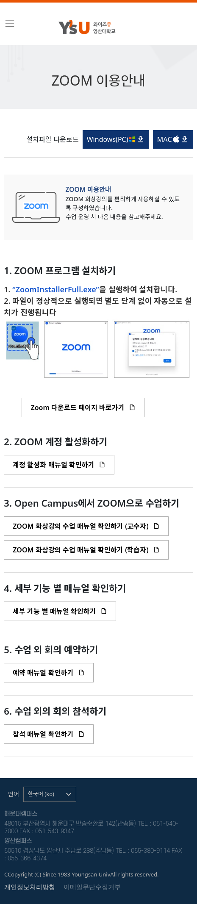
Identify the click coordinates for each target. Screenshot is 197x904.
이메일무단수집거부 (92, 887)
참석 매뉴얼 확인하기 (48, 734)
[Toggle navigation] (9, 23)
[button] (49, 794)
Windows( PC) (116, 139)
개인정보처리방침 (29, 887)
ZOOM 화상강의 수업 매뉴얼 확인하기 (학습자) (86, 550)
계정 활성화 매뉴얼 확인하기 (59, 464)
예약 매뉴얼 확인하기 (48, 672)
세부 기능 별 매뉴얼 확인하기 (60, 611)
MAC (173, 139)
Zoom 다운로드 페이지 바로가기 (83, 407)
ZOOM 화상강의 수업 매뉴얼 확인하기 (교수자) (86, 526)
